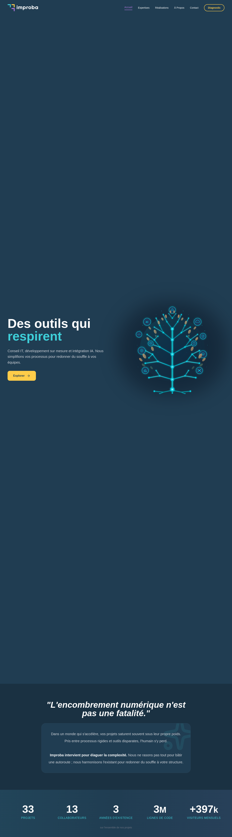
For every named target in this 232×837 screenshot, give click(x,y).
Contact (194, 7)
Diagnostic (214, 7)
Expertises (143, 7)
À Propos (179, 7)
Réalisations (161, 7)
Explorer (21, 376)
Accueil (128, 7)
